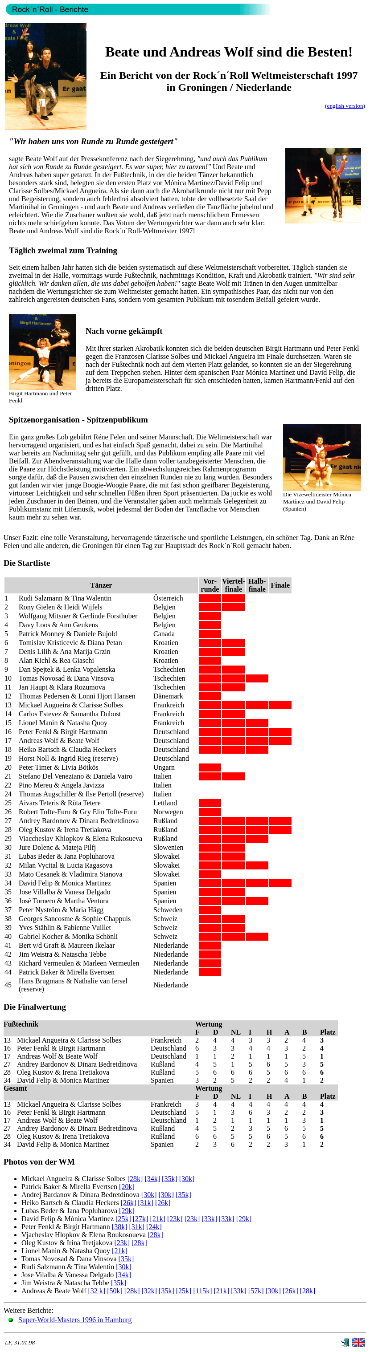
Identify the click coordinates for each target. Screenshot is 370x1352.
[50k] (115, 1291)
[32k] (149, 1291)
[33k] (209, 1218)
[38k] (119, 1226)
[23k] (175, 1218)
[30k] (187, 1178)
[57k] (256, 1291)
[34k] (152, 1178)
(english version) (345, 105)
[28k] (135, 1178)
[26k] (128, 1202)
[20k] (127, 1186)
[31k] (145, 1202)
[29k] (127, 1210)
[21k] (157, 1218)
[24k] (154, 1226)
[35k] (169, 1178)
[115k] (202, 1291)
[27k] (140, 1218)
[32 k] (96, 1291)
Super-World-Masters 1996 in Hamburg (75, 1320)
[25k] (123, 1218)
